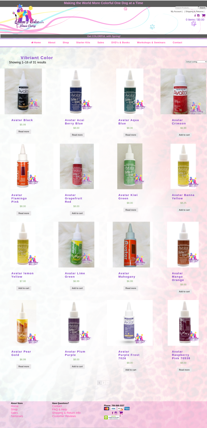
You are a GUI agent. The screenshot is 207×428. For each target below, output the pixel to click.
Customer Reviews (64, 416)
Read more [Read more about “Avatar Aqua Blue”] (130, 135)
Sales (101, 42)
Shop (66, 42)
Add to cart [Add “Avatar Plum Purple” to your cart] (77, 366)
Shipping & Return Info (66, 412)
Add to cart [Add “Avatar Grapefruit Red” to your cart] (77, 213)
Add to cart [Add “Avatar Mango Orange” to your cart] (184, 291)
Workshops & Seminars (151, 42)
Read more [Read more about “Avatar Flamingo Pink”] (23, 213)
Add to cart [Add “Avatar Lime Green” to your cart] (77, 288)
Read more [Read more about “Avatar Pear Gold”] (23, 366)
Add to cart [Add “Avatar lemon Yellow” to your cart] (23, 288)
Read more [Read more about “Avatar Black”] (23, 131)
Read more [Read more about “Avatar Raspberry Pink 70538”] (184, 370)
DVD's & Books (120, 42)
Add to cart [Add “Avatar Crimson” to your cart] (184, 135)
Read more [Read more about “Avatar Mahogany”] (130, 288)
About (51, 42)
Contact (177, 42)
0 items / (195, 19)
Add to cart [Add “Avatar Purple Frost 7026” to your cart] (130, 370)
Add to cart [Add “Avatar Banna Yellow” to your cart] (184, 210)
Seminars (17, 416)
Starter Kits (83, 42)
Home (36, 42)
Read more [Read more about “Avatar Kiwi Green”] (130, 210)
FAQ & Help (59, 409)
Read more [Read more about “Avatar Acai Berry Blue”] (77, 135)
